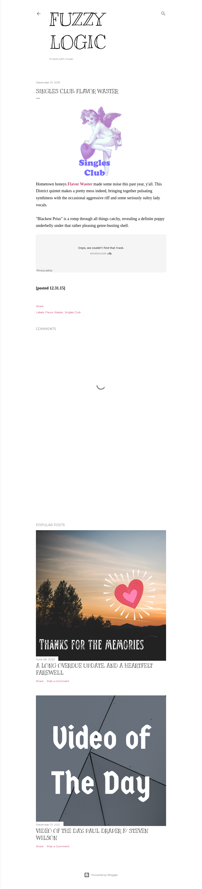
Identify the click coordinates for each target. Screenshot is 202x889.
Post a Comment (58, 681)
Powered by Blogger (101, 875)
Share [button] (39, 306)
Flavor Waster (80, 184)
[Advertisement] (101, 480)
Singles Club (73, 312)
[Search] (163, 12)
